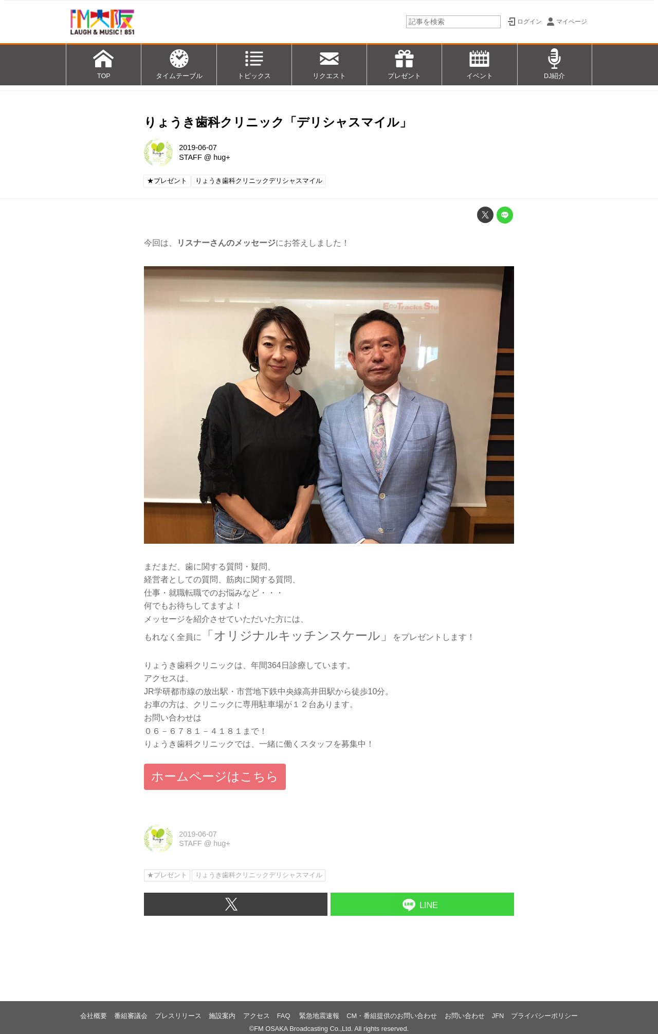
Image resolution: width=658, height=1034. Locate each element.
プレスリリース (178, 1016)
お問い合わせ (465, 1016)
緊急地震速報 (319, 1016)
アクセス (256, 1016)
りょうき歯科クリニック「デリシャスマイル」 (278, 122)
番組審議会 (131, 1016)
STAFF (190, 157)
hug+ (221, 157)
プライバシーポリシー (544, 1016)
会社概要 (93, 1016)
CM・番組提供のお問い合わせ (391, 1016)
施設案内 (222, 1016)
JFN (498, 1016)
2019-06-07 (198, 147)
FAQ (284, 1016)
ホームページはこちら (215, 776)
